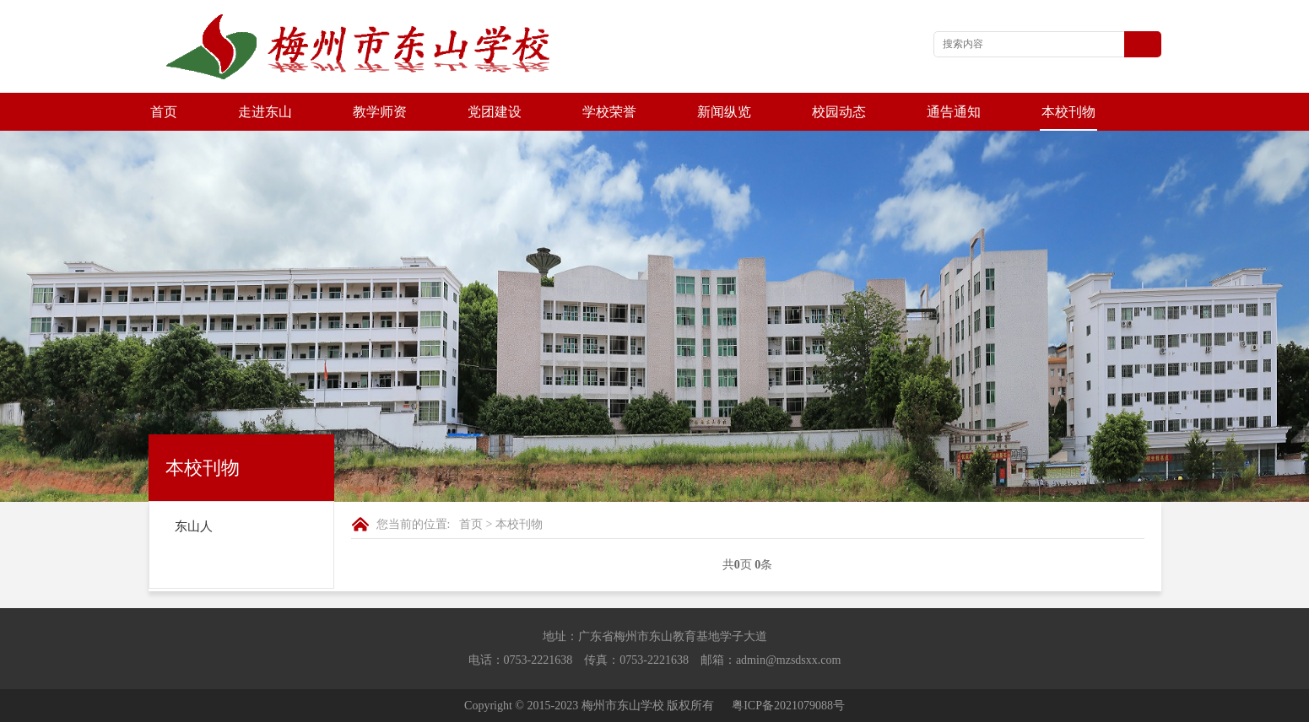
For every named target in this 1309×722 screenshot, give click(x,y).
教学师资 (380, 112)
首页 (163, 112)
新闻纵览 (724, 112)
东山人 (194, 526)
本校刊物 (1068, 112)
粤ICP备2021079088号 (788, 705)
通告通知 (954, 112)
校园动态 (839, 112)
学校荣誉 (609, 112)
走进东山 (265, 112)
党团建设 (495, 112)
